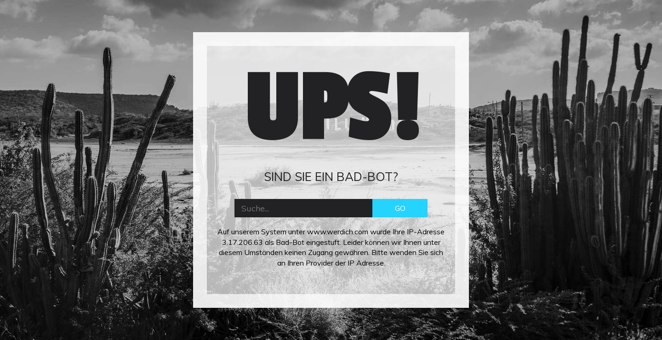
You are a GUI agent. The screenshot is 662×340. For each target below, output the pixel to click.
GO (400, 208)
